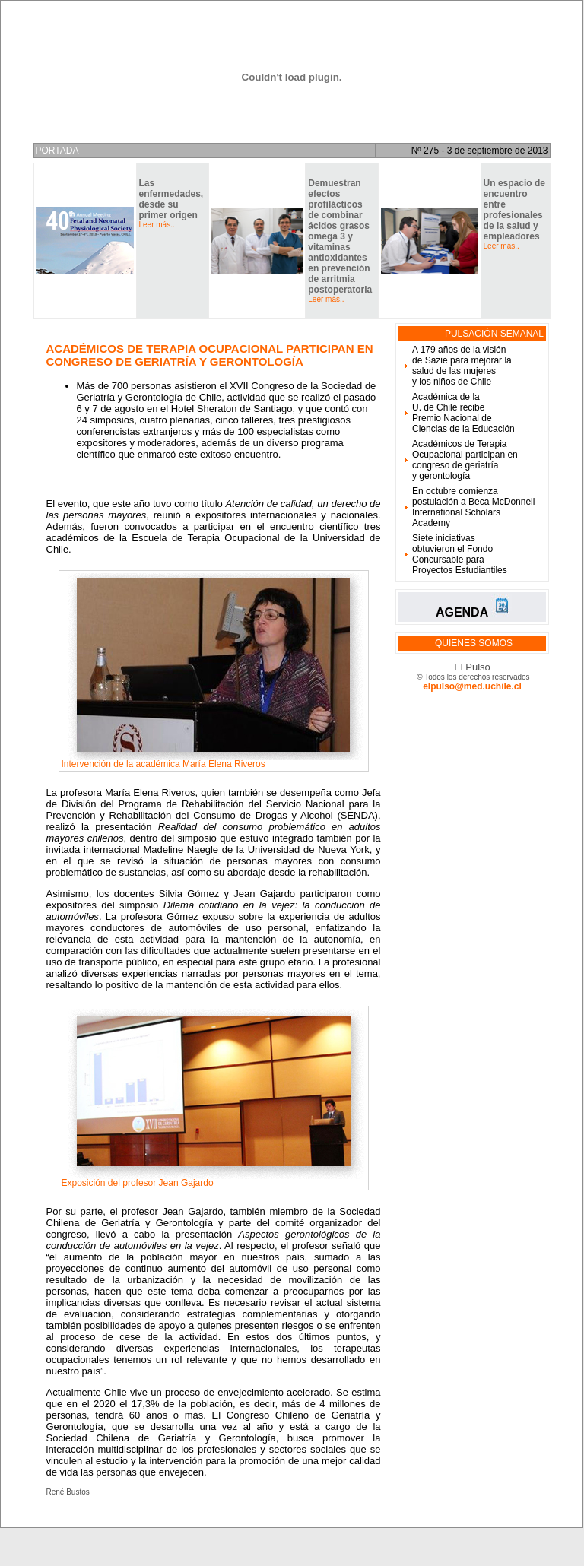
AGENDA (462, 612)
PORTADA (57, 150)
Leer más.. (157, 224)
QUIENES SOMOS (474, 643)
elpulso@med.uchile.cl (472, 686)
